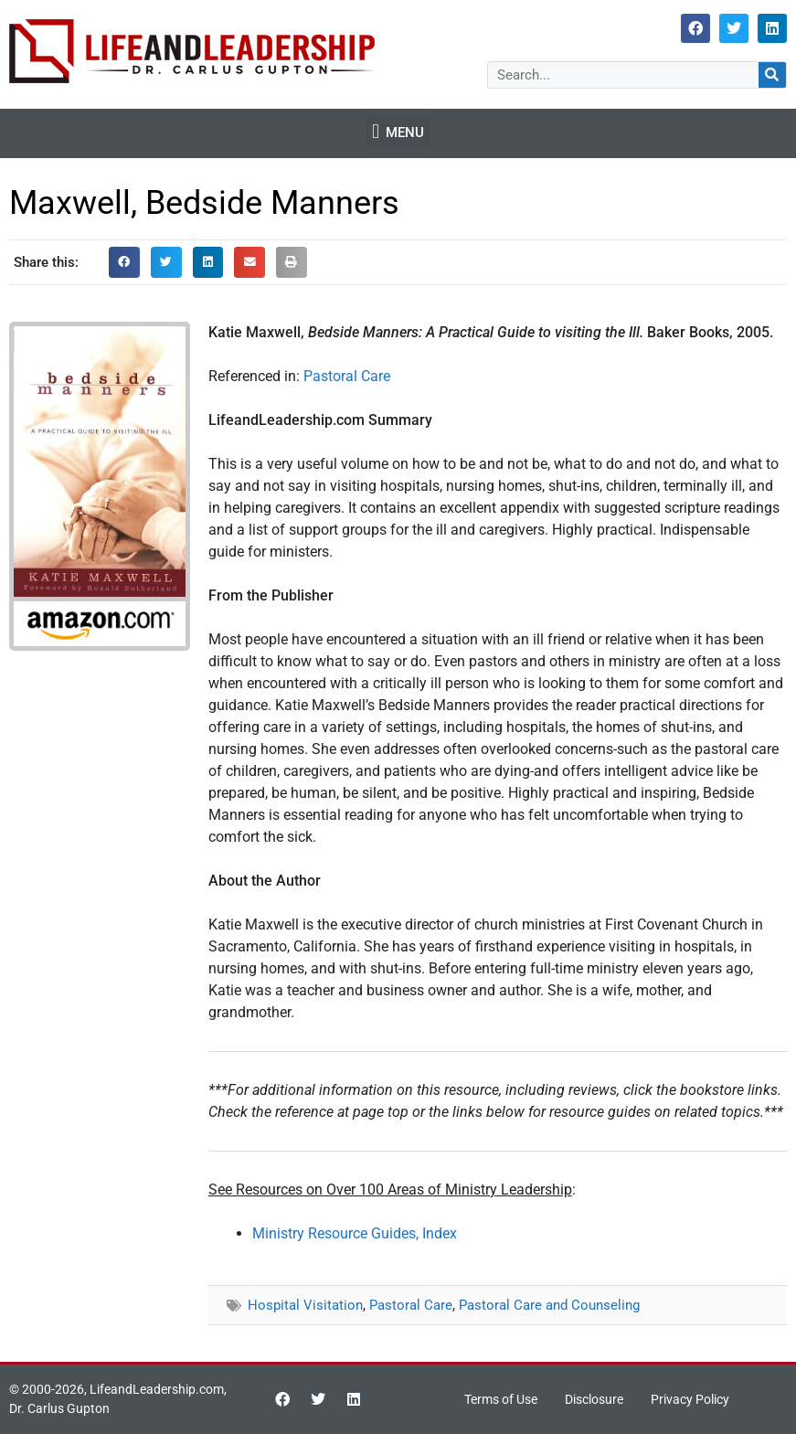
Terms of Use (500, 1399)
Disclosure (594, 1399)
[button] (397, 131)
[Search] (772, 75)
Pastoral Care (346, 376)
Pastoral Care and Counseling (549, 1305)
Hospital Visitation (305, 1305)
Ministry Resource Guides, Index (354, 1233)
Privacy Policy (690, 1399)
